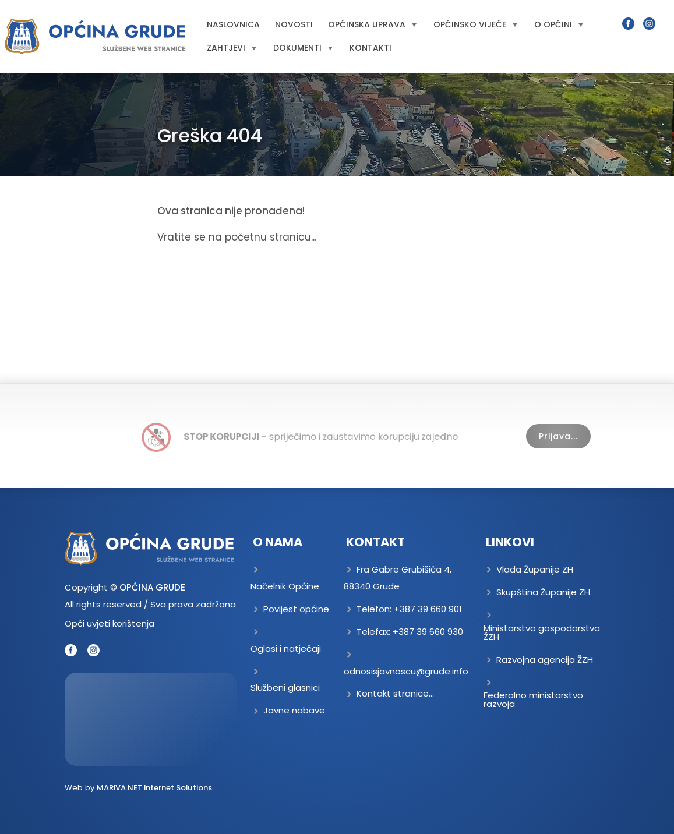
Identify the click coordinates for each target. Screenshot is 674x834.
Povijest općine (296, 609)
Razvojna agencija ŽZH (544, 659)
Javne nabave (294, 710)
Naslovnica (233, 24)
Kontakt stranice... (395, 693)
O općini (558, 24)
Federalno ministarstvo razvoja (533, 699)
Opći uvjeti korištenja (109, 623)
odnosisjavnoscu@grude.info (406, 671)
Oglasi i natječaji (285, 648)
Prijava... (558, 436)
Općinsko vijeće (475, 24)
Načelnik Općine (284, 586)
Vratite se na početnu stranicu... (236, 237)
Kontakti (370, 48)
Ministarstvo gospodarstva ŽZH (542, 632)
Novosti (294, 24)
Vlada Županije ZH (534, 569)
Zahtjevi (231, 48)
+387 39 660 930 (428, 631)
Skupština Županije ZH (543, 592)
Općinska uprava (372, 24)
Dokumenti (303, 48)
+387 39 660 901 (428, 609)
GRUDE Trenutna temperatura (151, 719)
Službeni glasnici (285, 687)
